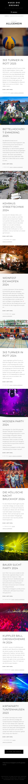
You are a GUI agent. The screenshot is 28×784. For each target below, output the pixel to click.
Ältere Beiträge (14, 751)
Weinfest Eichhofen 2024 (11, 281)
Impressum (21, 778)
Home (6, 16)
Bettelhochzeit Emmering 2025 (14, 132)
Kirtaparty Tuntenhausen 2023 (13, 709)
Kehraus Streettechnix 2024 (13, 207)
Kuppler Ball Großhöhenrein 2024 (14, 639)
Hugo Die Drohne (20, 776)
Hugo (12, 92)
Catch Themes (19, 779)
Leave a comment (19, 92)
